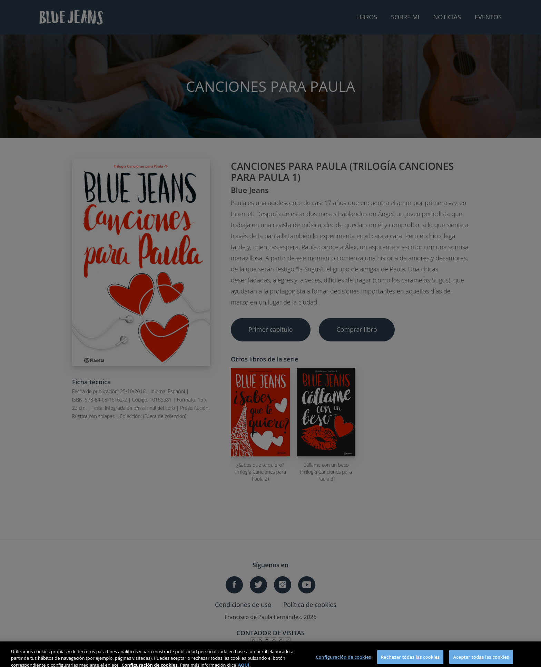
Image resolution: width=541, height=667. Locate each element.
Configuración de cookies (343, 660)
